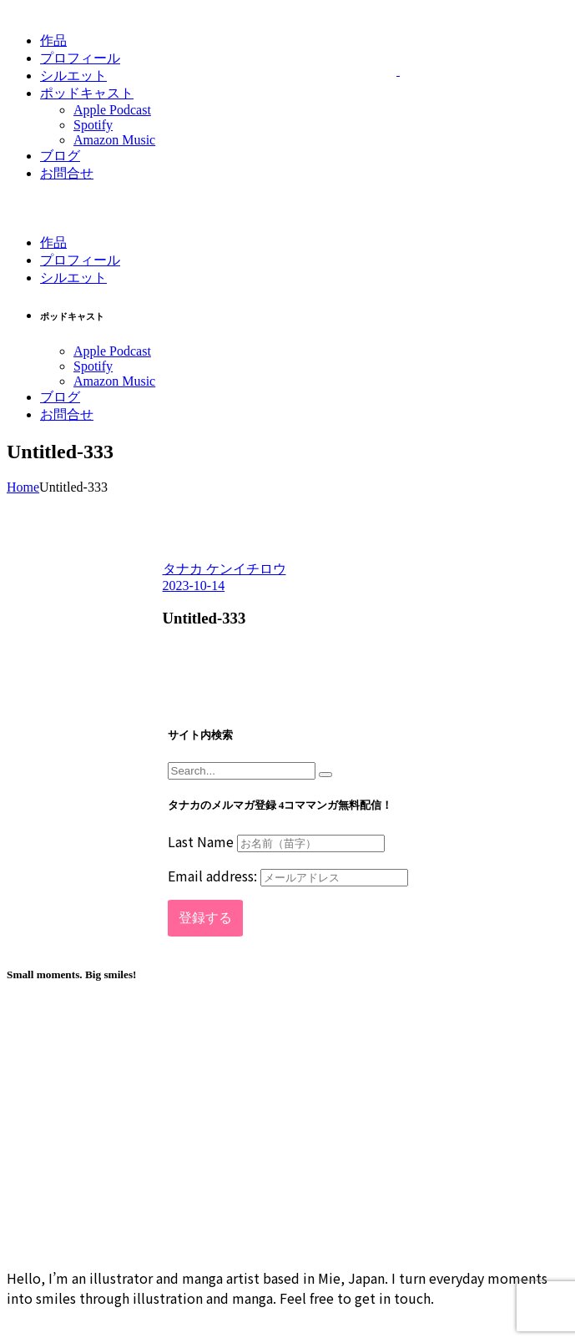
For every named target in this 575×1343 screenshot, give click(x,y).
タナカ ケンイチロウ (224, 569)
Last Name (201, 841)
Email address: (288, 876)
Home (23, 487)
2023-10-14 (194, 585)
